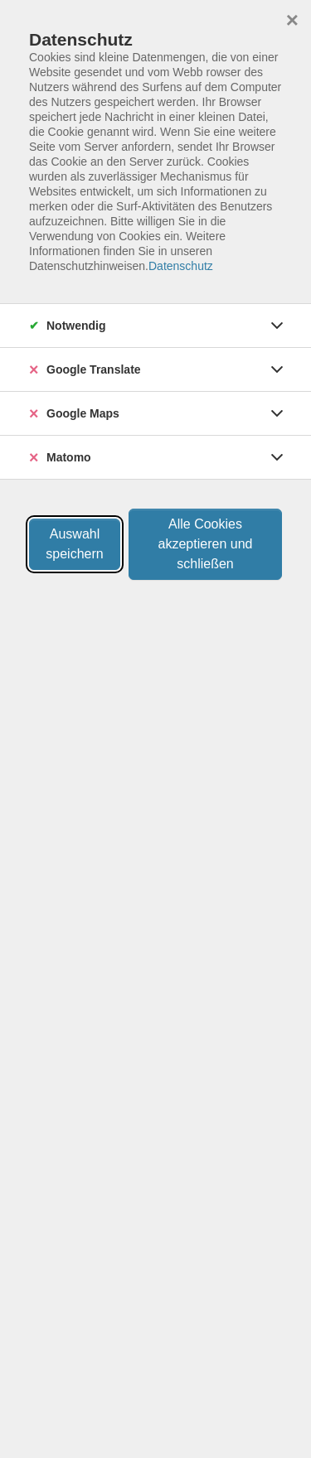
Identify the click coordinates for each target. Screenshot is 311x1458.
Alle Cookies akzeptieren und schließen (205, 544)
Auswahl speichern (74, 544)
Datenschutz (180, 266)
